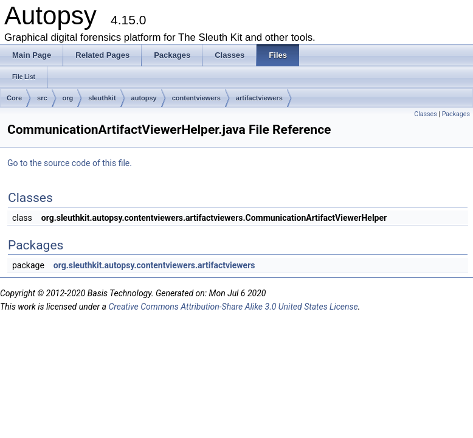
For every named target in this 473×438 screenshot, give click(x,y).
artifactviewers (259, 98)
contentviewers (196, 98)
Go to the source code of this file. (69, 163)
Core (14, 98)
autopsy (144, 98)
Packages (456, 114)
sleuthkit (102, 98)
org (68, 98)
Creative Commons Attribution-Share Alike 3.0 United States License (232, 306)
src (42, 98)
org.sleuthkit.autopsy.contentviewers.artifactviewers (154, 265)
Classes (425, 114)
